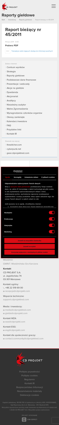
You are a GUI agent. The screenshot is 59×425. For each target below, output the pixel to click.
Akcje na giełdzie (15, 88)
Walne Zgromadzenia (17, 109)
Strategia (11, 71)
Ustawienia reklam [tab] (31, 177)
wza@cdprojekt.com (14, 322)
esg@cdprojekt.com (14, 330)
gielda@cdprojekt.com (15, 313)
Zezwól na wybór (29, 246)
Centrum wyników (16, 67)
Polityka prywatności (29, 372)
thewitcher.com (14, 145)
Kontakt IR (12, 134)
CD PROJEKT (10, 6)
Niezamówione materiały (29, 391)
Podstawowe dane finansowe (21, 80)
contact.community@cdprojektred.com (23, 339)
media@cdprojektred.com (17, 310)
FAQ (9, 125)
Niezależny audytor (16, 105)
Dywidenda (12, 92)
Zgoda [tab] (7, 177)
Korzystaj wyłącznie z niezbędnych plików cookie (29, 252)
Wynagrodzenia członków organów (24, 113)
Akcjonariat (12, 96)
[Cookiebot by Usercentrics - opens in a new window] (13, 171)
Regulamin (29, 379)
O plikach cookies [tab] (48, 177)
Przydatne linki (14, 130)
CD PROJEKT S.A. (12, 272)
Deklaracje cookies (29, 395)
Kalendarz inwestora (17, 121)
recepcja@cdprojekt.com (16, 291)
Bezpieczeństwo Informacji (29, 387)
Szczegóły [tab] (17, 177)
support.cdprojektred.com (16, 300)
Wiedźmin (8, 260)
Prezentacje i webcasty (18, 84)
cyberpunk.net (14, 149)
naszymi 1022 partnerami (20, 187)
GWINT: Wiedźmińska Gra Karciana (20, 264)
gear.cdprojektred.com (18, 153)
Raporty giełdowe (15, 76)
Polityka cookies (29, 376)
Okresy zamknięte (16, 117)
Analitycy (11, 101)
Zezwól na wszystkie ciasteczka (29, 240)
